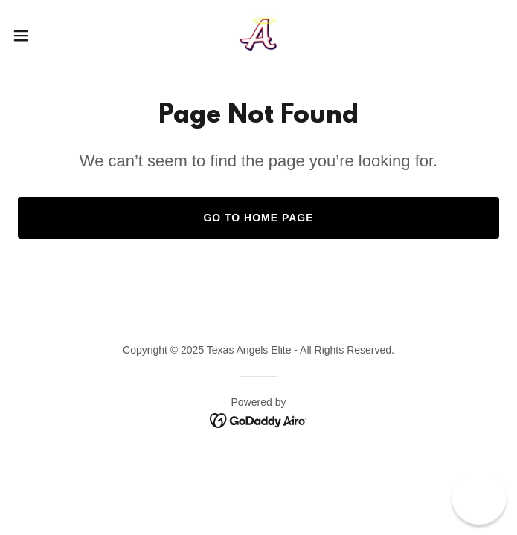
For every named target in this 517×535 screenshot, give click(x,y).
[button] (44, 36)
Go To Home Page (258, 218)
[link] (258, 35)
